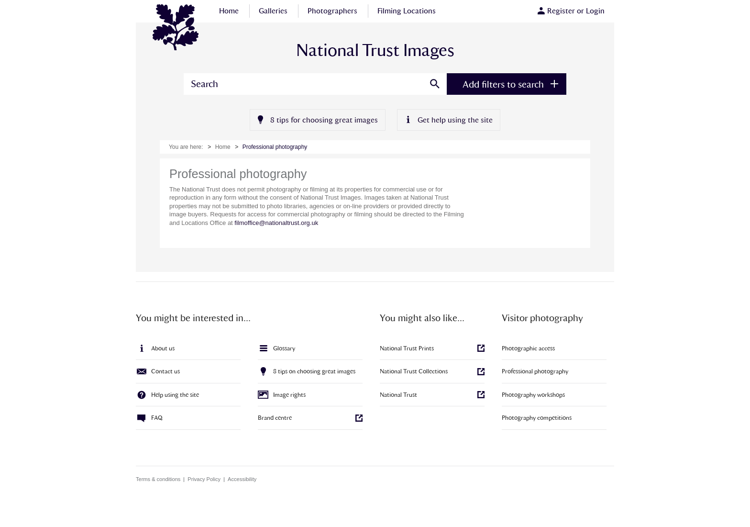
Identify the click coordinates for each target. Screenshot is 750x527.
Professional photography (535, 371)
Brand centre (275, 417)
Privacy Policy (204, 479)
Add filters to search (503, 84)
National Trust (398, 394)
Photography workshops (533, 394)
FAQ (157, 417)
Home (223, 147)
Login (595, 10)
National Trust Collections (414, 371)
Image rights (289, 394)
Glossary (284, 348)
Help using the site (175, 394)
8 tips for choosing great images (324, 119)
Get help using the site (455, 119)
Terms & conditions (158, 479)
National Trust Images (176, 28)
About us (163, 348)
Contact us (165, 371)
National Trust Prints (407, 348)
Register (561, 10)
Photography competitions (537, 417)
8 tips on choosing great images (314, 371)
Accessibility (242, 479)
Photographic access (528, 348)
